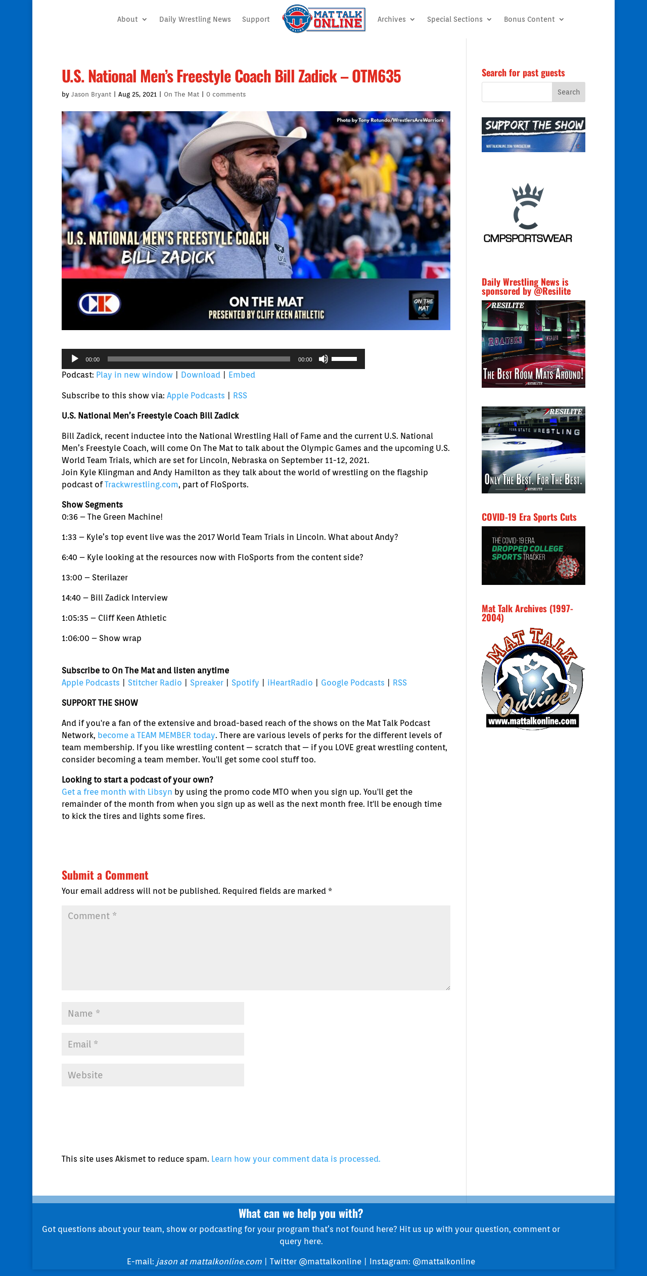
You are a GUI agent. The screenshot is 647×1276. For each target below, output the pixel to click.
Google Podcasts (353, 683)
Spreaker (206, 683)
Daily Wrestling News (195, 19)
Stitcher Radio (155, 683)
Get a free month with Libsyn (117, 792)
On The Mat (181, 94)
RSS (240, 395)
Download (200, 375)
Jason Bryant (91, 94)
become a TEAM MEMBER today (156, 735)
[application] (213, 359)
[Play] (75, 359)
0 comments (226, 94)
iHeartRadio (290, 683)
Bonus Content (529, 19)
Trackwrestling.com (141, 484)
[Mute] (323, 359)
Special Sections (455, 19)
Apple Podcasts (196, 395)
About (127, 19)
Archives (392, 19)
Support (256, 19)
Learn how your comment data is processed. (296, 1159)
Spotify (245, 683)
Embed (241, 375)
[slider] (199, 358)
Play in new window (134, 375)
